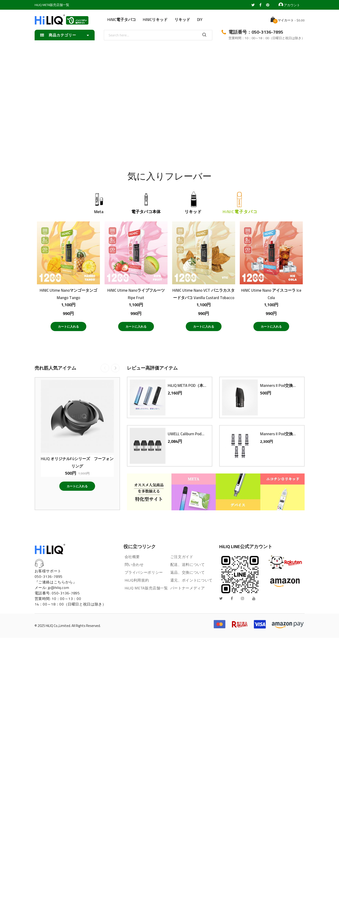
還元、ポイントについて (191, 580)
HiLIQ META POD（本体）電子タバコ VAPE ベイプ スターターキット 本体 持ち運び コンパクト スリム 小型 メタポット (187, 385)
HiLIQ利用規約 (137, 580)
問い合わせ (134, 564)
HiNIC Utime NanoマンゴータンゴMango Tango (68, 294)
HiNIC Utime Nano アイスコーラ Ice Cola (271, 294)
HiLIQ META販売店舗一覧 (52, 5)
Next (115, 368)
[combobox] (158, 35)
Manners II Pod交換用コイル (279, 434)
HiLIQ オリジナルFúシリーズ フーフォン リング (77, 462)
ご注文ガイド (181, 556)
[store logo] (62, 19)
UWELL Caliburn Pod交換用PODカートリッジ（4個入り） (187, 434)
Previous (105, 368)
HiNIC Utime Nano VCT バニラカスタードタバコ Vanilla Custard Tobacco (203, 294)
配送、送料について (187, 564)
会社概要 (132, 556)
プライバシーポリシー (144, 572)
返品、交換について (187, 572)
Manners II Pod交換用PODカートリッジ (279, 385)
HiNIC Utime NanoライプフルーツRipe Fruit (136, 294)
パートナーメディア (187, 588)
